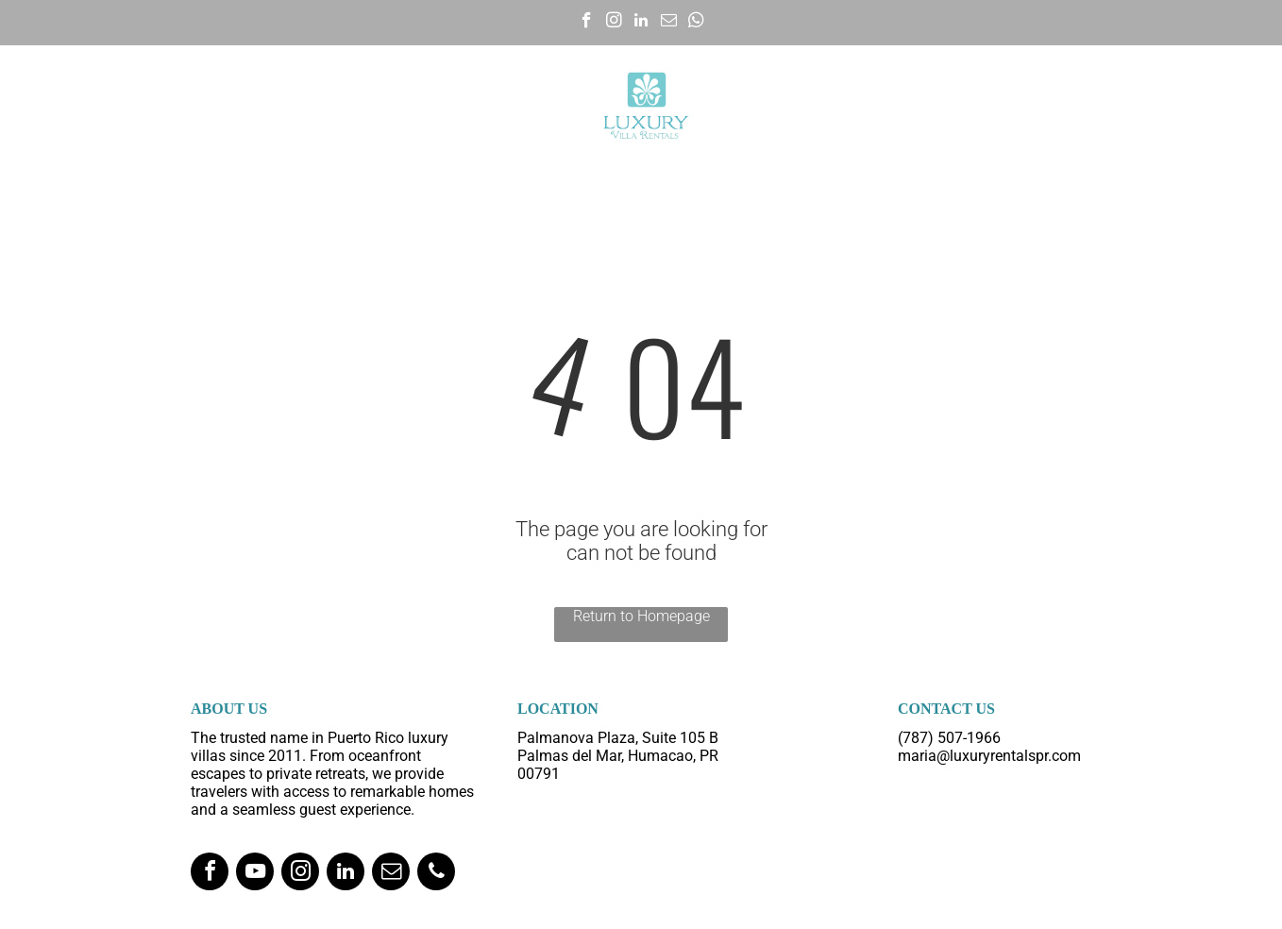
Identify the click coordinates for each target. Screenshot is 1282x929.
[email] (669, 22)
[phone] (436, 874)
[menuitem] (128, 105)
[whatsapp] (696, 22)
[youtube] (255, 874)
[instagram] (614, 22)
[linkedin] (641, 22)
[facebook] (587, 22)
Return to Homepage (641, 616)
